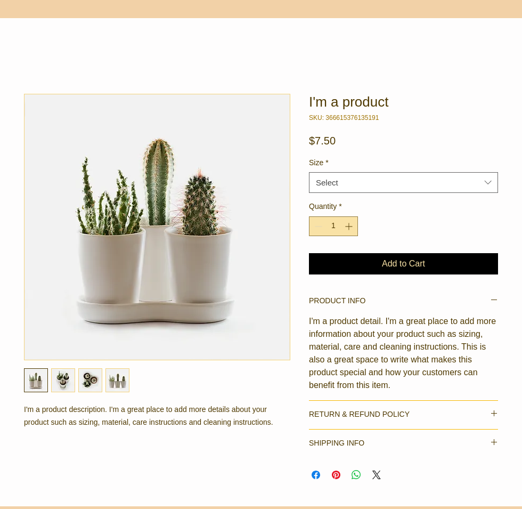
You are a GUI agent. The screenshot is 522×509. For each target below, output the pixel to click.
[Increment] (349, 226)
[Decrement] (317, 226)
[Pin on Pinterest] (336, 474)
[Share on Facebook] (315, 474)
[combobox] (403, 182)
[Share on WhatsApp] (356, 474)
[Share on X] (376, 474)
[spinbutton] (333, 226)
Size (319, 162)
